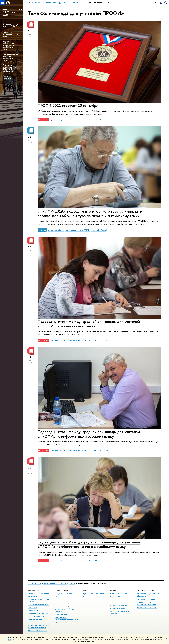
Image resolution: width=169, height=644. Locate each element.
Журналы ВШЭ (115, 597)
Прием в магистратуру (63, 603)
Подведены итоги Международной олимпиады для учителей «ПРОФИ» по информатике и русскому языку (89, 434)
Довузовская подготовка (63, 594)
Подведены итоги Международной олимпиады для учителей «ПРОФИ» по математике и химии (89, 324)
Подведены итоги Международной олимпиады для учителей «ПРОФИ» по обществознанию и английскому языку (89, 544)
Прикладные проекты (90, 597)
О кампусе (33, 590)
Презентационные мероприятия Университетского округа (10, 57)
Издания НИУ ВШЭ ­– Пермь (119, 594)
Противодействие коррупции (38, 604)
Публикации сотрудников (118, 600)
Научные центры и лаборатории (93, 594)
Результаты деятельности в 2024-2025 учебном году (9, 68)
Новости (72, 583)
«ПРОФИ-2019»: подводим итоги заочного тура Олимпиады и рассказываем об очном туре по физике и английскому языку (90, 213)
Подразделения (33, 611)
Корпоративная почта (117, 608)
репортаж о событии (55, 230)
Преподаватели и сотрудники (38, 614)
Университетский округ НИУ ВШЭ (55, 583)
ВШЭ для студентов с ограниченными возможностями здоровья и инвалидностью (39, 625)
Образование (61, 590)
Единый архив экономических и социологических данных (120, 604)
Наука (86, 590)
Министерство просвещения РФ (148, 599)
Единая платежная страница (37, 630)
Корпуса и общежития (35, 620)
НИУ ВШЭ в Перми (102, 120)
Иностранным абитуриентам (65, 606)
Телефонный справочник (36, 617)
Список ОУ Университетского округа (10, 35)
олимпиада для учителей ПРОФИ (81, 120)
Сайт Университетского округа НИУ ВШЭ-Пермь (10, 25)
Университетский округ (63, 614)
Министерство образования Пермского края (119, 612)
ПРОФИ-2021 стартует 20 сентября (68, 105)
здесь (129, 637)
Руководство (32, 607)
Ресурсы (114, 590)
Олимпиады (59, 597)
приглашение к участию (58, 120)
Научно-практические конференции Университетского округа (10, 45)
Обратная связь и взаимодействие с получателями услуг (66, 619)
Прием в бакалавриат (62, 600)
